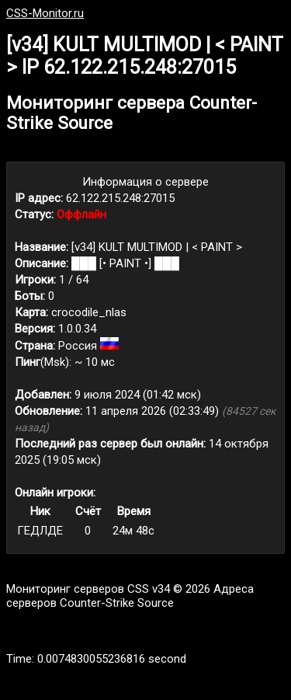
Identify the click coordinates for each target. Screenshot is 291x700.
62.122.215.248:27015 (120, 198)
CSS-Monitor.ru (45, 13)
